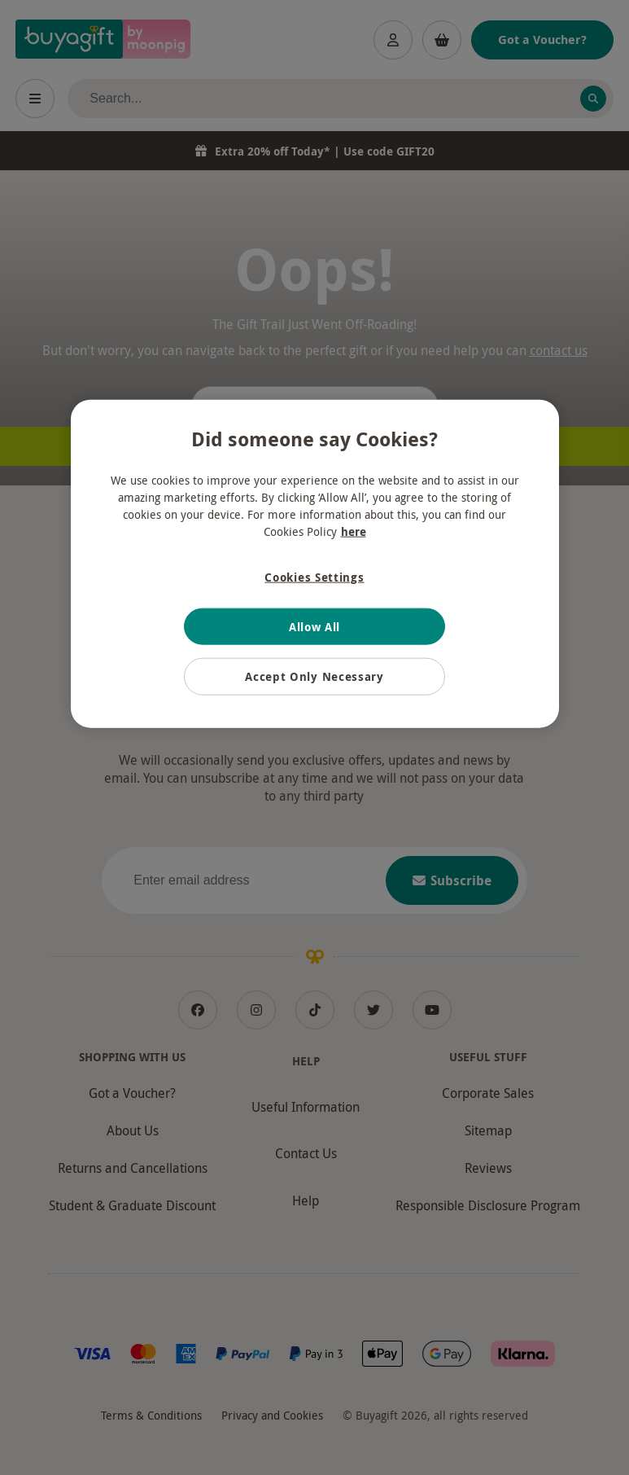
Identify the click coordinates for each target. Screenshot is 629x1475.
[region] (315, 564)
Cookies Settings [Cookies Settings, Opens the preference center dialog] (314, 577)
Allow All (314, 626)
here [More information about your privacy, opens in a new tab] (353, 531)
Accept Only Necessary (314, 676)
